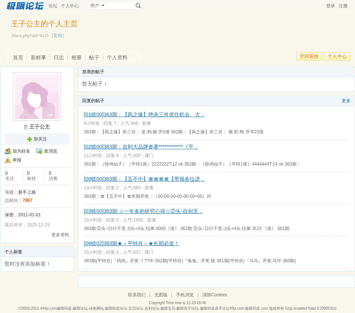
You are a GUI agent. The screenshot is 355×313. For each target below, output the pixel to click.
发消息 (50, 151)
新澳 (146, 123)
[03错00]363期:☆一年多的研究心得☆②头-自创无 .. (143, 211)
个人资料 (117, 57)
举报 (17, 160)
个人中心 (70, 6)
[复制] (58, 35)
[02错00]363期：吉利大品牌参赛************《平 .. (140, 147)
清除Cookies (214, 294)
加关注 (40, 138)
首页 (18, 57)
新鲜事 (38, 57)
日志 (59, 57)
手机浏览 (185, 294)
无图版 (161, 294)
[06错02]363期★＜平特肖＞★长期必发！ (131, 243)
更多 (346, 100)
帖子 (94, 57)
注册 (343, 6)
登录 (330, 6)
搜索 (138, 5)
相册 (76, 57)
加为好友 (21, 151)
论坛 (52, 6)
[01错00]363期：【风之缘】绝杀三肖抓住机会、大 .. (144, 114)
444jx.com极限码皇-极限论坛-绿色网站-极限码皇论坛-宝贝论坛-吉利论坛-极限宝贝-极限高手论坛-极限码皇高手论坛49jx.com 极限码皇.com (154, 308)
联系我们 (137, 294)
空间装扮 (309, 56)
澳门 (149, 155)
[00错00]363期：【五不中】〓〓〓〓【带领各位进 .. (144, 179)
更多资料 (60, 234)
